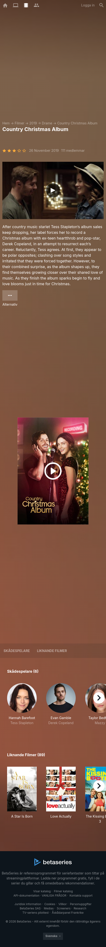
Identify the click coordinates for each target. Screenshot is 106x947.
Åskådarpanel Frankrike (68, 912)
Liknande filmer (52, 651)
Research (80, 908)
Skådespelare (17, 651)
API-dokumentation (26, 895)
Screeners (64, 908)
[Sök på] (101, 5)
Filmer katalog (63, 891)
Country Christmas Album (77, 123)
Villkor (62, 904)
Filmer (19, 123)
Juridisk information (27, 904)
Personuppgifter (81, 904)
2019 (33, 123)
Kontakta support (81, 895)
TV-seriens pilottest (35, 912)
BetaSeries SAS (30, 908)
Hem (6, 123)
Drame (47, 123)
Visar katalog (42, 891)
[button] (22, 706)
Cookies (49, 904)
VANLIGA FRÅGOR (54, 895)
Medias (48, 908)
